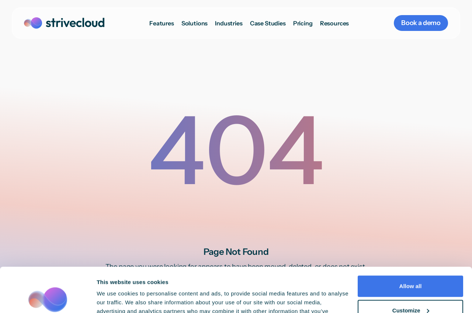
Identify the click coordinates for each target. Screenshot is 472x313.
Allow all (410, 244)
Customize (410, 268)
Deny (410, 292)
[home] (64, 23)
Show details (114, 298)
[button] (194, 23)
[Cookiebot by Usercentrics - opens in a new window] (47, 298)
